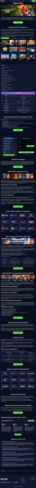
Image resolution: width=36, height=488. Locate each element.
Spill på (18, 22)
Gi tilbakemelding (31, 420)
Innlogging (18, 166)
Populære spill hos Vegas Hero (5, 67)
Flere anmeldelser (18, 434)
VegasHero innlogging (4, 73)
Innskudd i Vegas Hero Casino (18, 364)
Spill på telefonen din (18, 332)
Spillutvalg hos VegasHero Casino (6, 75)
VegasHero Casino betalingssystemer (6, 84)
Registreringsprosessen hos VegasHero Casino (8, 70)
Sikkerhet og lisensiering (5, 86)
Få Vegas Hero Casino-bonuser (18, 317)
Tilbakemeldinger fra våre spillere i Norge (7, 89)
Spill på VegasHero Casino (18, 206)
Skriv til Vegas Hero (18, 412)
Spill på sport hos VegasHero (18, 268)
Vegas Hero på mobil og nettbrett (6, 81)
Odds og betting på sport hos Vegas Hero (7, 78)
